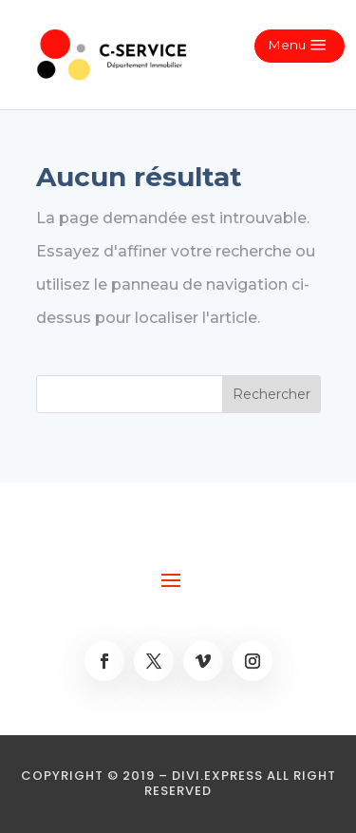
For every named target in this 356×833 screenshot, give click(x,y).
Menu (287, 44)
